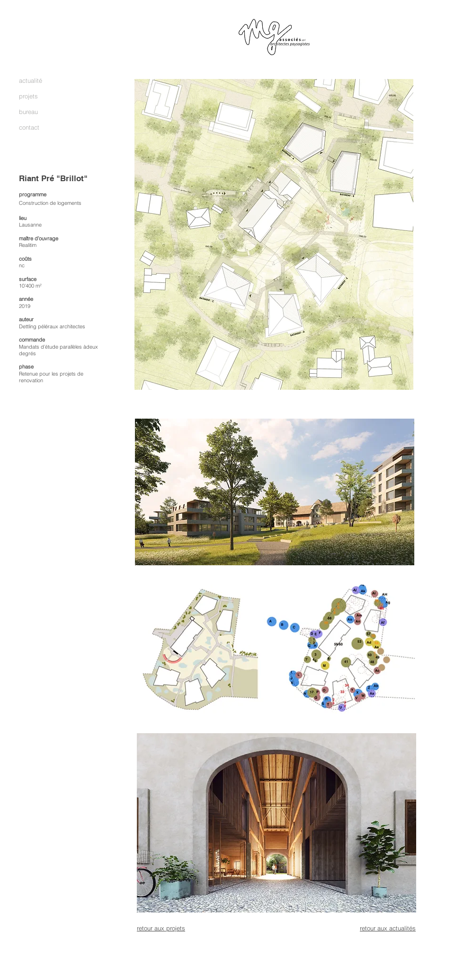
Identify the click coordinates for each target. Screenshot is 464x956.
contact (29, 127)
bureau (28, 111)
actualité (30, 80)
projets (28, 96)
